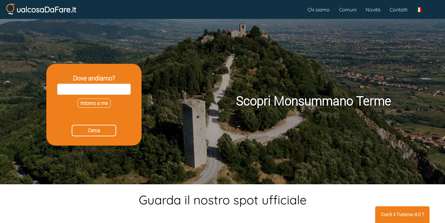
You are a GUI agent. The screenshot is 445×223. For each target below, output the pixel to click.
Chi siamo (318, 10)
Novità (373, 10)
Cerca (94, 130)
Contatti (398, 10)
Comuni (347, 10)
